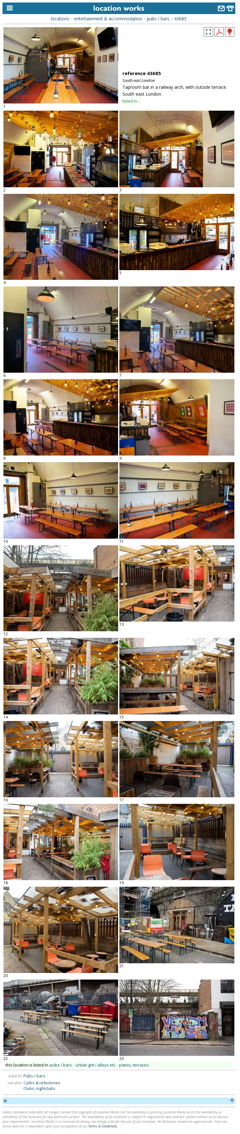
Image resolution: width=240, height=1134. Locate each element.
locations (60, 19)
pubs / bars (158, 19)
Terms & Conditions (102, 1126)
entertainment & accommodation (108, 19)
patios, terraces (134, 1065)
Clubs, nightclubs (39, 1088)
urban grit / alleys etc (95, 1065)
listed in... (131, 101)
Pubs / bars (34, 1076)
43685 (180, 19)
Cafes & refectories (41, 1083)
